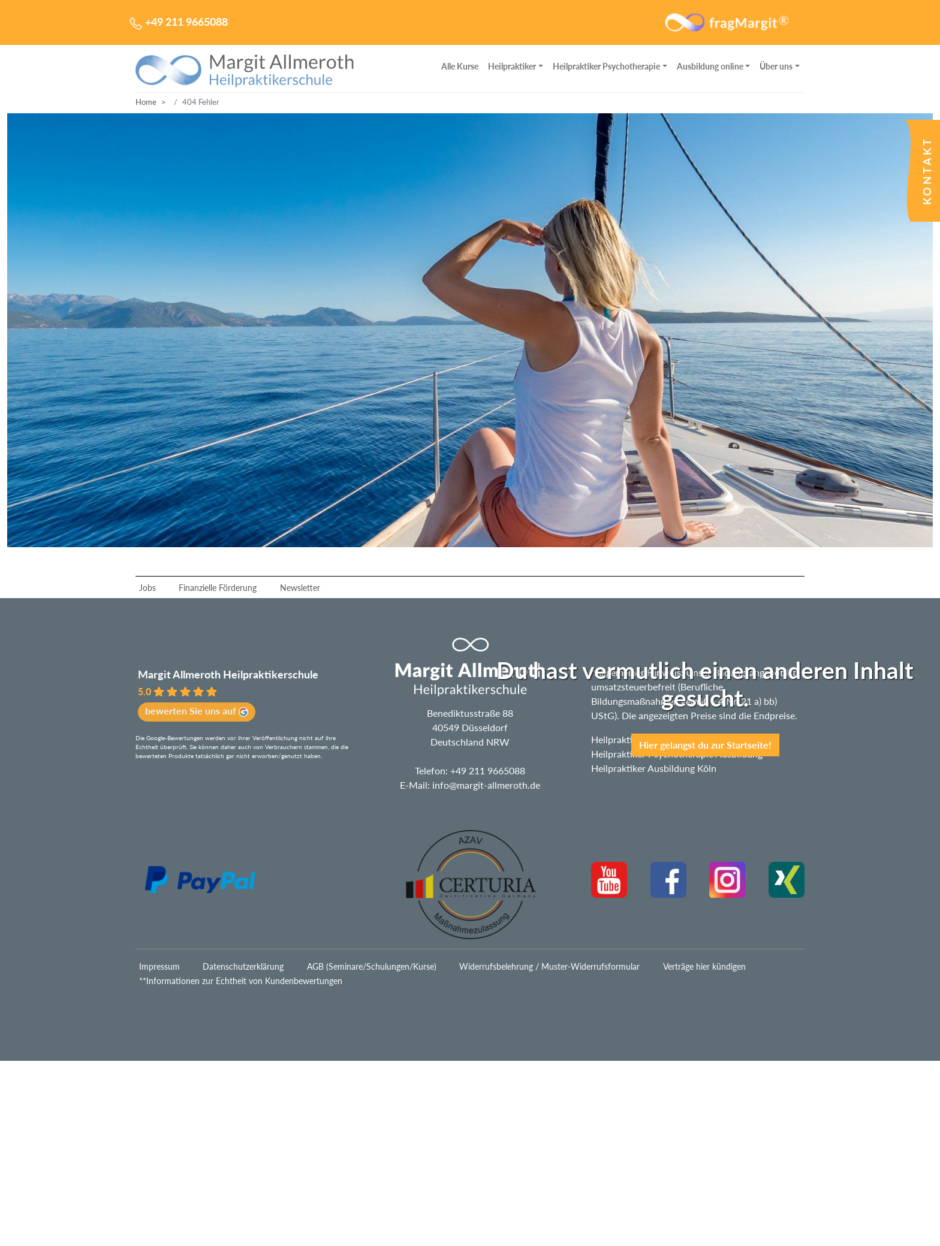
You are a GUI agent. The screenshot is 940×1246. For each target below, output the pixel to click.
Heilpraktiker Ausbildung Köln (653, 768)
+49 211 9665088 (487, 770)
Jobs (147, 588)
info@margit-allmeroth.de (486, 785)
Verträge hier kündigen (704, 966)
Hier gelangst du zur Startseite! (705, 744)
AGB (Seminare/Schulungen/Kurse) (371, 966)
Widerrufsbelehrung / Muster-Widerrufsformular (549, 966)
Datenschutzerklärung (243, 966)
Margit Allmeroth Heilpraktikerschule (228, 674)
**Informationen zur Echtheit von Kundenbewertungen (240, 981)
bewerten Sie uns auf (196, 711)
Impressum (159, 966)
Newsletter (300, 588)
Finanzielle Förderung (218, 588)
